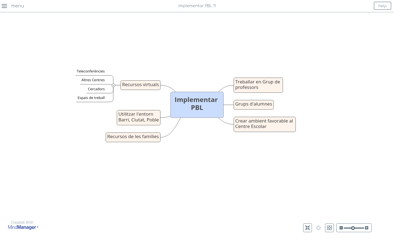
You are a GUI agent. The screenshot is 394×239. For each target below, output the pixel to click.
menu (17, 6)
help (382, 6)
